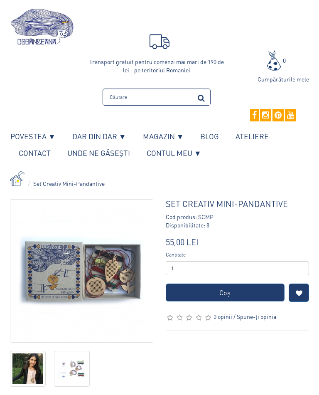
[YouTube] (290, 115)
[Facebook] (254, 115)
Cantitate (176, 255)
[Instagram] (265, 115)
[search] (201, 96)
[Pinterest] (278, 115)
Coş (225, 292)
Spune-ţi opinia (256, 316)
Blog (209, 136)
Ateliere (252, 136)
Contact (35, 153)
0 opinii (222, 316)
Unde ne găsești (98, 153)
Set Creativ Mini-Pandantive (69, 183)
